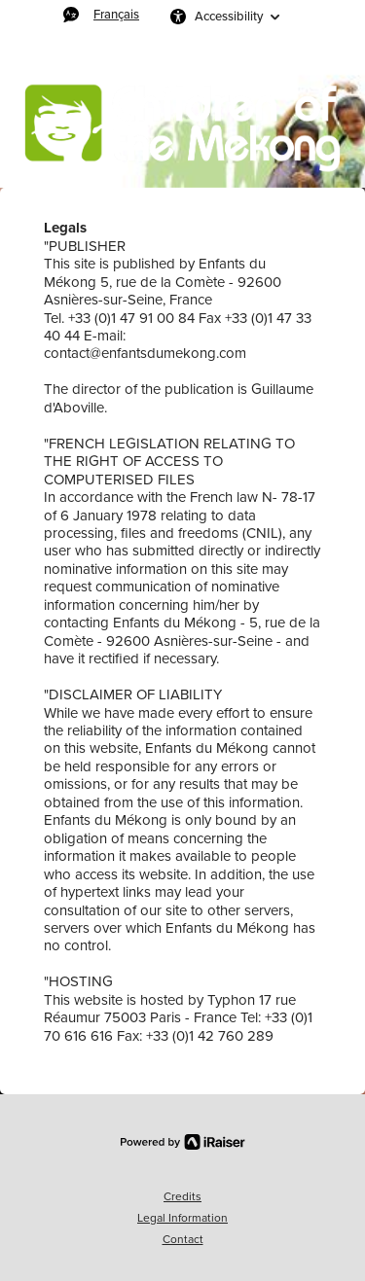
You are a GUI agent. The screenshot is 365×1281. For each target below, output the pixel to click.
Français (116, 14)
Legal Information (182, 1218)
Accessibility (229, 16)
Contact (183, 1239)
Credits (182, 1196)
